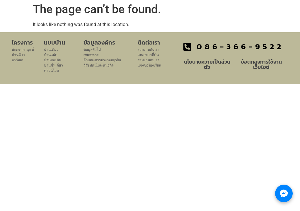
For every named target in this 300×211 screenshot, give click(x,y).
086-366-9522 (240, 46)
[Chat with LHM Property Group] (284, 193)
